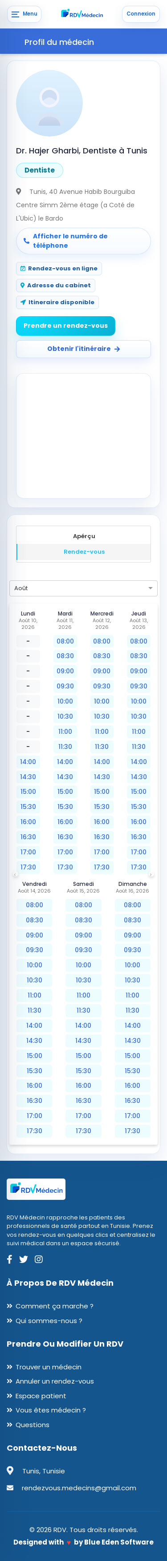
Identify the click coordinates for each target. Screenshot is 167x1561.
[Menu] (24, 14)
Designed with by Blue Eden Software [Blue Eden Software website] (83, 1542)
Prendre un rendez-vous (66, 325)
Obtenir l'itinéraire (83, 348)
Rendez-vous (84, 551)
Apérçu (84, 536)
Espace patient (41, 1395)
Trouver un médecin (48, 1367)
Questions (32, 1424)
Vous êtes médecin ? (51, 1410)
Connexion (140, 13)
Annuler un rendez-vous (55, 1381)
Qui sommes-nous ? (49, 1320)
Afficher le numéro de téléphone (66, 241)
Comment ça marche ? (55, 1306)
